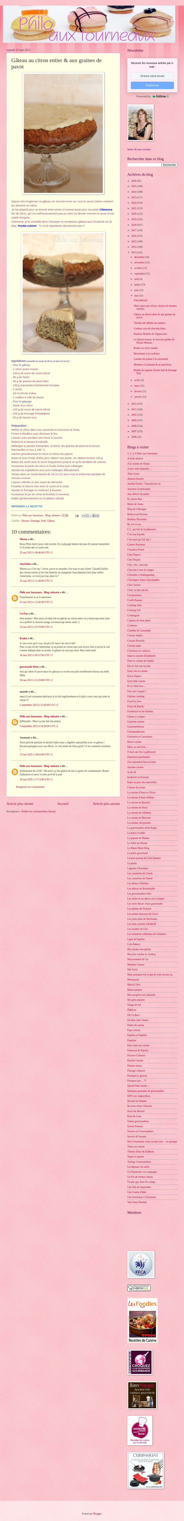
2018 (134, 225)
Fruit (43, 520)
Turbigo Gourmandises (139, 1161)
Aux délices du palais (138, 494)
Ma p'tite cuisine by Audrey (141, 954)
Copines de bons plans (138, 620)
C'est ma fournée (136, 534)
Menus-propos (134, 989)
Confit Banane (134, 600)
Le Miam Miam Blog (138, 848)
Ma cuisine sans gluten (139, 949)
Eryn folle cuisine (136, 681)
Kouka (23, 638)
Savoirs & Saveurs (136, 1136)
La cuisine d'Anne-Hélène (140, 797)
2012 (134, 403)
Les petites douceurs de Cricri (142, 914)
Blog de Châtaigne (136, 509)
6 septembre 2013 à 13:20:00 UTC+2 (39, 705)
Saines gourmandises (138, 1121)
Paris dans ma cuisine (138, 1045)
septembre (140, 273)
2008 (134, 426)
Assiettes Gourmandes (138, 489)
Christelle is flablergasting (140, 575)
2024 (134, 191)
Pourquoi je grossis (137, 1075)
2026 (134, 180)
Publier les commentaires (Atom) (38, 811)
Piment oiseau (134, 1065)
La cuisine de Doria (137, 807)
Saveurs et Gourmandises (140, 1131)
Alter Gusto (133, 473)
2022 (134, 202)
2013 (134, 252)
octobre (138, 268)
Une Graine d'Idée (136, 1192)
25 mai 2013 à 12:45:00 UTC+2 (36, 602)
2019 (134, 219)
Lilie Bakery (133, 944)
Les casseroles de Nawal (139, 878)
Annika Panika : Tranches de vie (144, 483)
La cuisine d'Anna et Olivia (141, 792)
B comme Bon (134, 499)
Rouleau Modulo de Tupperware (150, 334)
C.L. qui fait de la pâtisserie (141, 529)
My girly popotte (136, 999)
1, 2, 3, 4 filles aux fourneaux (142, 453)
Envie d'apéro (134, 676)
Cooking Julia (134, 605)
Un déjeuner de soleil (138, 1166)
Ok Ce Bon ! (133, 1015)
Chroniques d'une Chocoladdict (143, 580)
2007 (134, 431)
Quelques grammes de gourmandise (145, 1091)
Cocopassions (134, 595)
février (138, 391)
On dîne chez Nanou (137, 1020)
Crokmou (132, 625)
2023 (134, 197)
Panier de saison (135, 1025)
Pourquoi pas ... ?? (136, 1080)
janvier (138, 396)
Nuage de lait (134, 1004)
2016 (134, 236)
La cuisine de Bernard (138, 802)
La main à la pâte (136, 832)
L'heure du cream (136, 787)
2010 (134, 414)
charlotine (25, 564)
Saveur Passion (135, 1126)
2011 (134, 409)
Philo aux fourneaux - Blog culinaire (39, 592)
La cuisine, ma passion (139, 822)
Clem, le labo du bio (137, 590)
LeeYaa (24, 613)
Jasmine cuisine (135, 767)
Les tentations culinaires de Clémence (146, 934)
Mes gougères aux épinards (141, 994)
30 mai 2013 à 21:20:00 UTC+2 (36, 680)
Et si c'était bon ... (136, 686)
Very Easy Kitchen (136, 1202)
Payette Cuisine (135, 1060)
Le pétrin (132, 863)
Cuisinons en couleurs (138, 650)
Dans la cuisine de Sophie (140, 660)
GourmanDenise (135, 726)
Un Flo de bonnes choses (140, 1176)
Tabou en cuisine (136, 1146)
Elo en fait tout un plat (138, 666)
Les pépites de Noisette (139, 908)
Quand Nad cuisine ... (138, 1085)
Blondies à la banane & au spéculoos (152, 364)
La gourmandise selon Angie (142, 827)
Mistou (23, 539)
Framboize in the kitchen (140, 711)
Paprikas (131, 1040)
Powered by (152, 96)
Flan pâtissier (140, 300)
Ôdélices (131, 1009)
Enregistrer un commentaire (30, 787)
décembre (139, 257)
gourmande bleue (29, 666)
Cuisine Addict (135, 635)
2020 (134, 213)
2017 (134, 230)
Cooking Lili (134, 610)
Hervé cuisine (134, 742)
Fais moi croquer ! (136, 691)
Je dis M (131, 772)
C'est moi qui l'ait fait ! (139, 539)
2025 (134, 186)
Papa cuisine (133, 1030)
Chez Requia (134, 559)
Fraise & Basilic (135, 706)
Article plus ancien (106, 804)
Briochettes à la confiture (146, 353)
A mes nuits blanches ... (139, 468)
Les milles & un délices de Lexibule (145, 898)
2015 (134, 241)
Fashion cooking (135, 696)
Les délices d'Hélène (138, 883)
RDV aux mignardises (138, 1096)
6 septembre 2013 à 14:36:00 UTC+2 (39, 726)
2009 (134, 420)
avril (137, 380)
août (136, 279)
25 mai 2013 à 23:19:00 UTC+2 (36, 627)
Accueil (62, 804)
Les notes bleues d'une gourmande (144, 903)
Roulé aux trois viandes (146, 348)
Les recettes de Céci (137, 929)
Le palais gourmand (137, 853)
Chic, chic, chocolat (137, 564)
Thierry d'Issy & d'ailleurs (140, 1151)
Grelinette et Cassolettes (139, 736)
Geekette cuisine (135, 721)
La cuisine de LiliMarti (139, 812)
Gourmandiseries (136, 731)
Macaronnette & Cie (137, 959)
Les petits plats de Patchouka (142, 919)
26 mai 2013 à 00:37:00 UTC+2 (36, 655)
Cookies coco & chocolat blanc (150, 328)
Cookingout (133, 615)
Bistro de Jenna (135, 504)
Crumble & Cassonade (139, 630)
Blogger (97, 1513)
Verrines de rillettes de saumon (149, 323)
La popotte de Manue (138, 838)
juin (136, 290)
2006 (134, 437)
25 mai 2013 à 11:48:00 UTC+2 (36, 580)
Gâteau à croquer (136, 716)
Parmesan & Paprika (137, 1050)
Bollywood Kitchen (137, 514)
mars (137, 385)
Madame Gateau (135, 964)
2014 (134, 246)
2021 (134, 208)
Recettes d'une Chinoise (139, 1106)
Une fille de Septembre (139, 1187)
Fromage (35, 520)
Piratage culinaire (136, 1070)
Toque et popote (135, 1156)
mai (136, 295)
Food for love (134, 701)
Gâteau (50, 520)
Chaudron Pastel (135, 549)
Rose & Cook (134, 1116)
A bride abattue (135, 458)
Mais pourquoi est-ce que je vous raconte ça (149, 974)
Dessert (25, 520)
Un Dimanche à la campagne (142, 1171)
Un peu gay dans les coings (141, 1181)
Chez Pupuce (134, 554)
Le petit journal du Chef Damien (144, 858)
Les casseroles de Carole (140, 873)
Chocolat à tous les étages (140, 569)
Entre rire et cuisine (137, 671)
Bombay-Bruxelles (137, 519)
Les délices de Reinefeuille (141, 888)
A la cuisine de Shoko (138, 463)
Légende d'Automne (137, 868)
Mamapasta (133, 979)
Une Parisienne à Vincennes (141, 1197)
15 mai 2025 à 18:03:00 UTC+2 (36, 754)
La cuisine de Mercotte (139, 817)
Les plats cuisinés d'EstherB (141, 924)
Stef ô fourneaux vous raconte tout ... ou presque (152, 1141)
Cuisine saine (134, 645)
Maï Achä (132, 969)
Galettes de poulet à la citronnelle (151, 359)
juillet (137, 284)
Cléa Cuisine (134, 585)
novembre (139, 262)
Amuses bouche (135, 478)
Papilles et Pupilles (137, 1035)
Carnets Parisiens (136, 544)
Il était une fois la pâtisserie (141, 752)
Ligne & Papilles (136, 939)
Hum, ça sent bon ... (137, 747)
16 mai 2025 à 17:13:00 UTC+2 (36, 779)
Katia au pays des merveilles (142, 782)
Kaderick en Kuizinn (138, 777)
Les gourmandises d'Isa (139, 893)
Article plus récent (20, 804)
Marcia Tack (133, 984)
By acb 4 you (134, 524)
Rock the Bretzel (136, 1111)
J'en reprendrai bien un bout (141, 762)
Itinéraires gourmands (138, 757)
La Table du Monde (137, 843)
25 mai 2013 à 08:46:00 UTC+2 (36, 552)
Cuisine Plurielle (135, 640)
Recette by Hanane (137, 1101)
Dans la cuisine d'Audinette (141, 655)
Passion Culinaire (136, 1055)
